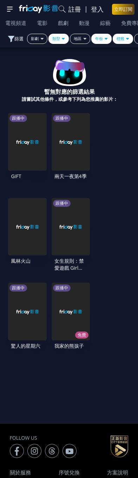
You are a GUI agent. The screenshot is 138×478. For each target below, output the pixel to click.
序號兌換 (69, 380)
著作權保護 (23, 410)
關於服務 (20, 380)
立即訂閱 (123, 9)
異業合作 (69, 410)
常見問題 (20, 395)
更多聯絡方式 (98, 454)
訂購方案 (117, 424)
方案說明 (117, 380)
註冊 (74, 9)
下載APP (69, 424)
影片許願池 (115, 410)
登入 (97, 9)
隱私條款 (117, 395)
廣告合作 (20, 424)
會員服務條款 (69, 395)
